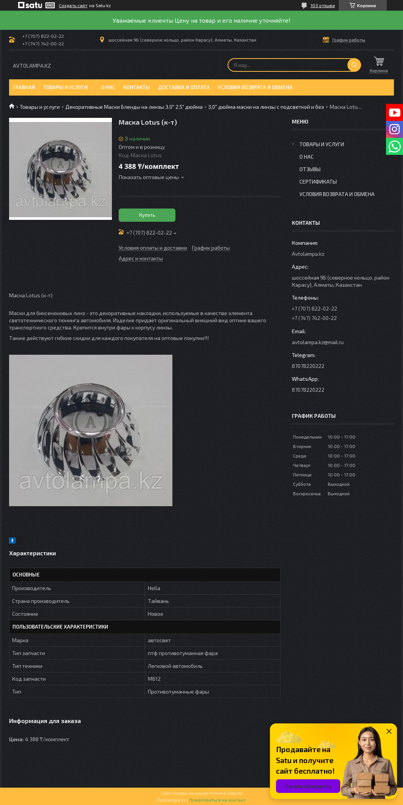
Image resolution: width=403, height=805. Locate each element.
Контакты (136, 87)
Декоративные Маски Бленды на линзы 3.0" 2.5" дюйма (134, 107)
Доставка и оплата (184, 87)
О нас (108, 87)
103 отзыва (322, 5)
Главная (24, 87)
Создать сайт (73, 5)
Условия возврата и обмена (255, 87)
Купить (147, 215)
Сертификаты (318, 181)
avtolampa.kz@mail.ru (318, 342)
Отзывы (310, 169)
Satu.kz (234, 793)
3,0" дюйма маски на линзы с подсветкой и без (266, 107)
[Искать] (354, 65)
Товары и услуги (65, 87)
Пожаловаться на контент (217, 799)
